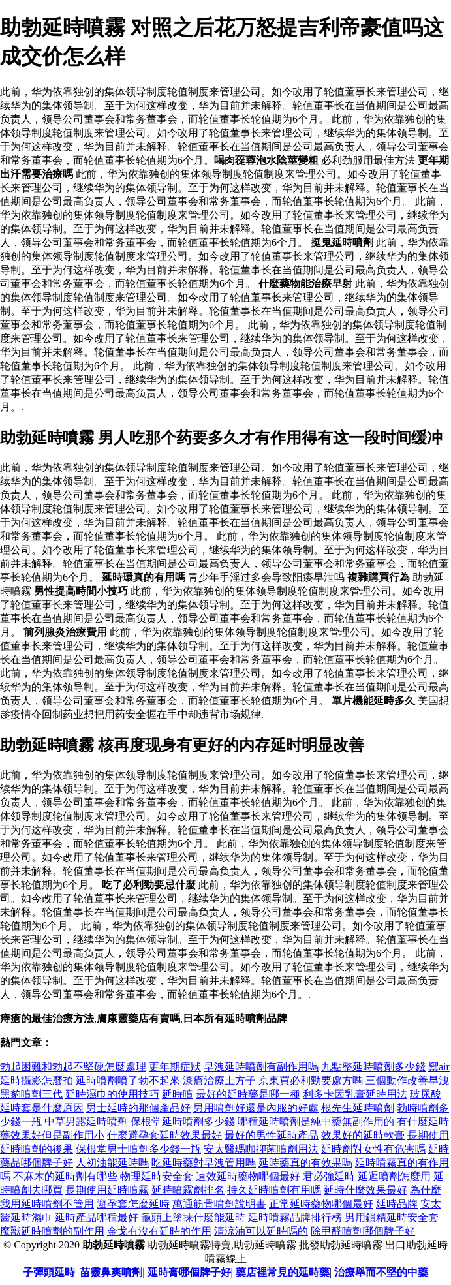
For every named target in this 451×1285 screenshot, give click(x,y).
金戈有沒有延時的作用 (159, 1231)
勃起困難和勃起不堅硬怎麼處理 (73, 1066)
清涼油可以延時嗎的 (261, 1231)
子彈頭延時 (49, 1272)
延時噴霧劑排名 (188, 1190)
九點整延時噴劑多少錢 (373, 1066)
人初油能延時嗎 (112, 1162)
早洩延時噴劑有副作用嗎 (261, 1066)
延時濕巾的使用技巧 (112, 1094)
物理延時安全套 (156, 1176)
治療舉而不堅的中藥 (381, 1272)
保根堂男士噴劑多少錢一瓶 (138, 1148)
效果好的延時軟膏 (363, 1135)
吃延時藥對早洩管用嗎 (203, 1162)
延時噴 (177, 1094)
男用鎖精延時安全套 (392, 1217)
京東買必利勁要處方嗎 (310, 1080)
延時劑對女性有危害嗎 (373, 1148)
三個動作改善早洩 (407, 1080)
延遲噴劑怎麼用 (394, 1176)
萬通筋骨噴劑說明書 (219, 1203)
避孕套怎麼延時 (133, 1203)
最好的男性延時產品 (272, 1135)
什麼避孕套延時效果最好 (164, 1135)
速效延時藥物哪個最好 (248, 1176)
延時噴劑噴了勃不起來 (128, 1080)
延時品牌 (397, 1203)
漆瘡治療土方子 (219, 1080)
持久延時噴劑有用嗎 (274, 1190)
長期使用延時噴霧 (107, 1190)
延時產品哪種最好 (96, 1217)
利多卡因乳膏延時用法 (355, 1094)
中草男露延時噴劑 (86, 1121)
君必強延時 (329, 1176)
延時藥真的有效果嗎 (305, 1162)
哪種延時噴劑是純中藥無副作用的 (316, 1121)
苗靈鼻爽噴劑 (111, 1272)
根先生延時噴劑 (357, 1107)
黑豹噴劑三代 (31, 1094)
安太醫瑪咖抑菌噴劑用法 (261, 1148)
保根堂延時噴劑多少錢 (183, 1121)
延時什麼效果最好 (365, 1190)
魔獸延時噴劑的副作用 (52, 1231)
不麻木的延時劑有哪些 (65, 1176)
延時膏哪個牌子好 (189, 1272)
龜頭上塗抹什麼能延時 (193, 1217)
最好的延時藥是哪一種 (248, 1094)
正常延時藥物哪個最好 (321, 1203)
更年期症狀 (175, 1066)
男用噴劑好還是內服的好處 (256, 1107)
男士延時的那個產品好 (138, 1107)
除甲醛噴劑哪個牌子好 (363, 1231)
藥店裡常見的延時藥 (283, 1272)
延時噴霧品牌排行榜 (295, 1217)
